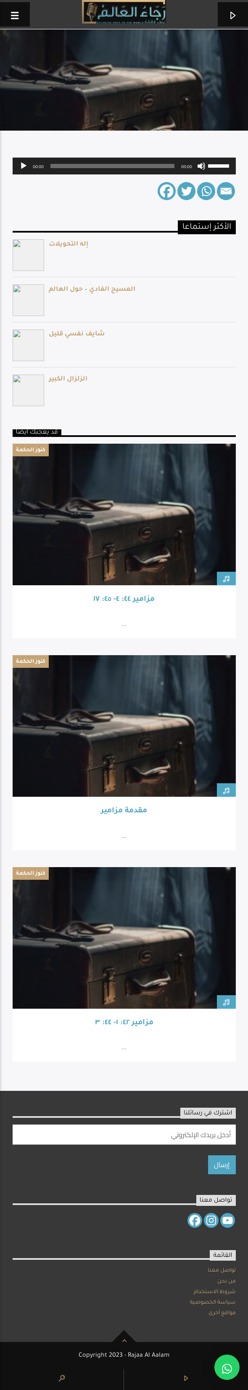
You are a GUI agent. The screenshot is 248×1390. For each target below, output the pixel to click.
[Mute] (201, 166)
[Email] (226, 191)
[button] (227, 1367)
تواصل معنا (222, 1271)
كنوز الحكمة (30, 450)
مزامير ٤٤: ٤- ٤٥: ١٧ (124, 600)
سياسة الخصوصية (213, 1303)
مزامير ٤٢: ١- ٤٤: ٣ (124, 1023)
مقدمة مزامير (124, 811)
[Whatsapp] (206, 191)
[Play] (23, 166)
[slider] (112, 166)
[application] (124, 166)
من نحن (226, 1282)
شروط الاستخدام (215, 1292)
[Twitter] (186, 191)
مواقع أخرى (222, 1313)
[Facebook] (167, 191)
